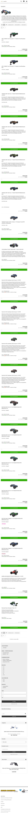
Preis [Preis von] (3, 690)
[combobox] (11, 25)
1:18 (3, 666)
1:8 (3, 673)
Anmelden (14, 716)
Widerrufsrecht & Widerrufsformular (6, 797)
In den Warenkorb (14, 55)
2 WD (3, 679)
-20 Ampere (4, 647)
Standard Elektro (5, 686)
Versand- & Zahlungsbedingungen (6, 799)
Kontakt (2, 801)
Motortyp (4, 684)
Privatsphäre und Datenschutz (5, 809)
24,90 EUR (14, 771)
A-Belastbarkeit (5, 645)
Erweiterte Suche (14, 754)
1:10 (3, 672)
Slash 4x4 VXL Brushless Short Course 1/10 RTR (11, 280)
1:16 (3, 668)
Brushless (4, 687)
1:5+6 (3, 674)
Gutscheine (2, 803)
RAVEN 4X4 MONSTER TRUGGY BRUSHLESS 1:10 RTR (12, 576)
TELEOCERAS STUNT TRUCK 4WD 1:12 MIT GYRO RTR (12, 249)
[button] (2, 25)
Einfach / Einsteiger (5, 659)
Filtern (14, 701)
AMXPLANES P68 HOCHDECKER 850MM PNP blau (14, 731)
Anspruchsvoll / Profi (5, 661)
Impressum (2, 805)
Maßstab (4, 665)
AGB (1, 807)
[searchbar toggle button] (21, 1)
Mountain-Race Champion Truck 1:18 (9, 608)
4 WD (3, 681)
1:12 (3, 670)
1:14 (3, 669)
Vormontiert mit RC (5, 652)
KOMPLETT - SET (5, 654)
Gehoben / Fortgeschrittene (6, 660)
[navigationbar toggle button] (26, 1)
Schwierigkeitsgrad (5, 657)
